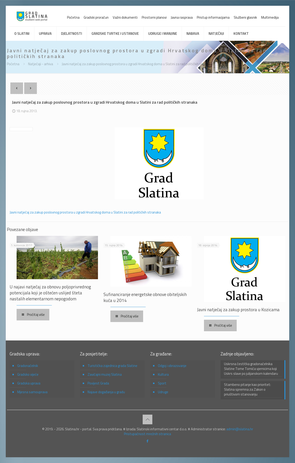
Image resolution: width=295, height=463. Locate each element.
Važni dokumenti (125, 17)
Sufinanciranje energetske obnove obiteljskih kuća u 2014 (145, 297)
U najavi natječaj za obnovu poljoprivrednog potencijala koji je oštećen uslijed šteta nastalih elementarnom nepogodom (50, 292)
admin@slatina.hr (239, 429)
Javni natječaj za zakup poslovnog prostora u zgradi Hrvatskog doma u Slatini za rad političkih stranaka (137, 64)
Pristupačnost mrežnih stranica (147, 434)
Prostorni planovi (154, 17)
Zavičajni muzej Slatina (105, 374)
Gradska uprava (28, 383)
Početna (73, 17)
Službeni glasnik (245, 17)
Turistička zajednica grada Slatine (112, 365)
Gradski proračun (96, 17)
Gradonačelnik (27, 365)
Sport (162, 383)
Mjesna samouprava (32, 392)
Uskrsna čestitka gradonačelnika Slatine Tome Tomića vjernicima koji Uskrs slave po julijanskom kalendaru (251, 368)
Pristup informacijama (213, 17)
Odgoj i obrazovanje (172, 365)
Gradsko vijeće (27, 374)
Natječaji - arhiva (40, 64)
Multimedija (270, 17)
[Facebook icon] (147, 441)
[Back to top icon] (147, 419)
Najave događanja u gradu (106, 392)
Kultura (163, 374)
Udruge (163, 392)
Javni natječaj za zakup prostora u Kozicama (238, 309)
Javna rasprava (182, 17)
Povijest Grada (98, 383)
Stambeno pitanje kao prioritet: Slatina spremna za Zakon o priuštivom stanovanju (247, 389)
